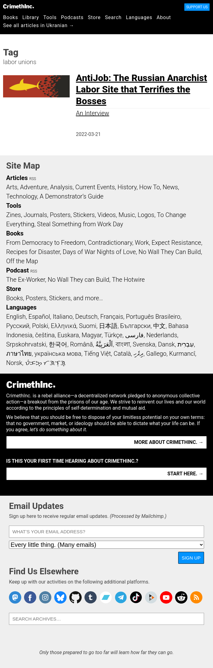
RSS (32, 179)
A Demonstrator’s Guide (72, 196)
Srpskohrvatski (26, 344)
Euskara (68, 335)
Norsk (14, 363)
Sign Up (191, 557)
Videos (106, 215)
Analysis (61, 187)
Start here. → (185, 474)
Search (113, 17)
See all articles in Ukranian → (38, 25)
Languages (139, 17)
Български (135, 326)
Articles (17, 178)
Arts (11, 187)
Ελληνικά (63, 326)
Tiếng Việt (97, 353)
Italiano (62, 316)
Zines (13, 215)
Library (31, 17)
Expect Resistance (176, 242)
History (127, 187)
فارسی (134, 335)
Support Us (197, 7)
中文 (159, 326)
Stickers (84, 215)
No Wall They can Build (78, 279)
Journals (35, 215)
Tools (50, 17)
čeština (45, 335)
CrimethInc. (18, 6)
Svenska (144, 344)
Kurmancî (182, 353)
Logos (145, 215)
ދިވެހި (138, 353)
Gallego (156, 353)
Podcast (17, 270)
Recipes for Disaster (33, 252)
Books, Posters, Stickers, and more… (54, 298)
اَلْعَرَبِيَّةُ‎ (104, 344)
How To (149, 187)
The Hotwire (128, 279)
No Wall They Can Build (169, 252)
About (164, 17)
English (16, 316)
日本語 (108, 326)
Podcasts (72, 17)
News (170, 187)
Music (126, 215)
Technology (21, 196)
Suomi (87, 326)
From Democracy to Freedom (45, 242)
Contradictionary (110, 242)
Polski (40, 326)
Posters (60, 215)
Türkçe (113, 335)
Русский (17, 326)
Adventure (33, 187)
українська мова (58, 353)
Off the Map (22, 261)
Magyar (92, 335)
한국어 (58, 344)
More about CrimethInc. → (168, 442)
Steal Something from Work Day (80, 224)
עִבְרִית (186, 344)
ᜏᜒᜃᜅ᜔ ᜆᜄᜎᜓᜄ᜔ (45, 363)
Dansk (166, 344)
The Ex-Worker (25, 279)
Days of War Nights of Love (99, 252)
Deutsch (86, 316)
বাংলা (123, 344)
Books (10, 17)
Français (111, 316)
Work (142, 242)
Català (122, 353)
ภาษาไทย (19, 353)
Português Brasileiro (153, 316)
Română (81, 344)
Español (39, 316)
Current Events (95, 187)
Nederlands (161, 335)
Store (94, 17)
